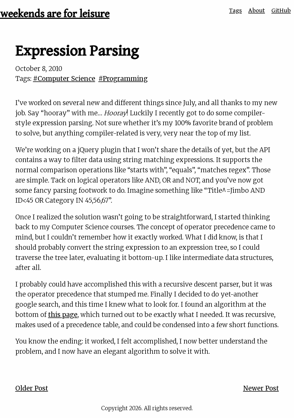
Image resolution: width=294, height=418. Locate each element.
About (256, 10)
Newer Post (261, 388)
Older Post (31, 388)
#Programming (123, 79)
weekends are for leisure (54, 14)
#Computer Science (64, 79)
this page (62, 315)
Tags (235, 10)
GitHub (281, 10)
